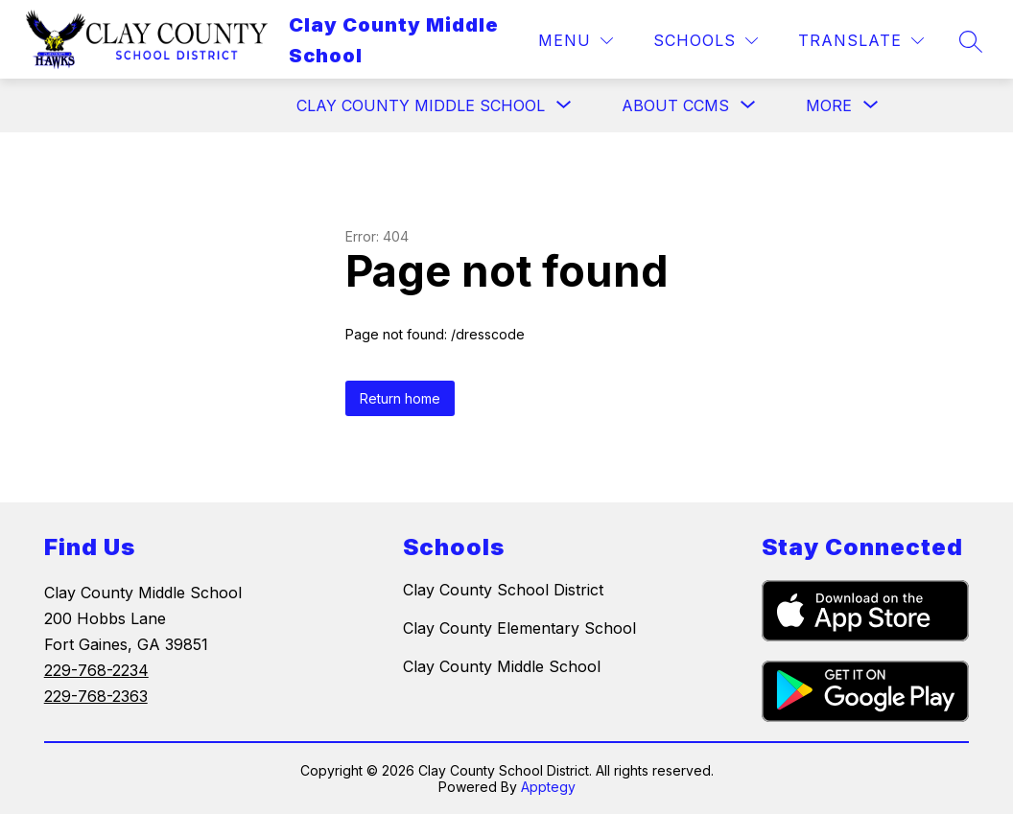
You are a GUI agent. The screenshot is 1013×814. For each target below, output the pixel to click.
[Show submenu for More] (829, 105)
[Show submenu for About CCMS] (675, 105)
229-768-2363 (96, 696)
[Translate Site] (861, 41)
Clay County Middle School (502, 666)
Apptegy (548, 787)
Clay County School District (503, 589)
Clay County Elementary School (519, 628)
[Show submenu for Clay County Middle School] (420, 105)
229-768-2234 (96, 670)
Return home (400, 398)
